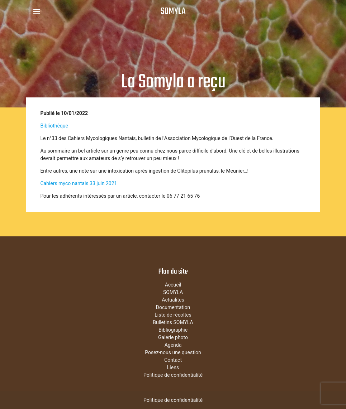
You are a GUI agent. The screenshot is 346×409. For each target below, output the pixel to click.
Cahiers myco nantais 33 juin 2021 (78, 183)
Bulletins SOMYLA (173, 322)
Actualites (173, 300)
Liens (173, 367)
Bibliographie (173, 330)
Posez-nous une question (173, 352)
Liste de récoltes (173, 315)
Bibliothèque (54, 126)
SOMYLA (173, 11)
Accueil (173, 285)
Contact (173, 360)
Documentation (173, 307)
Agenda (173, 345)
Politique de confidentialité (173, 375)
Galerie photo (173, 337)
